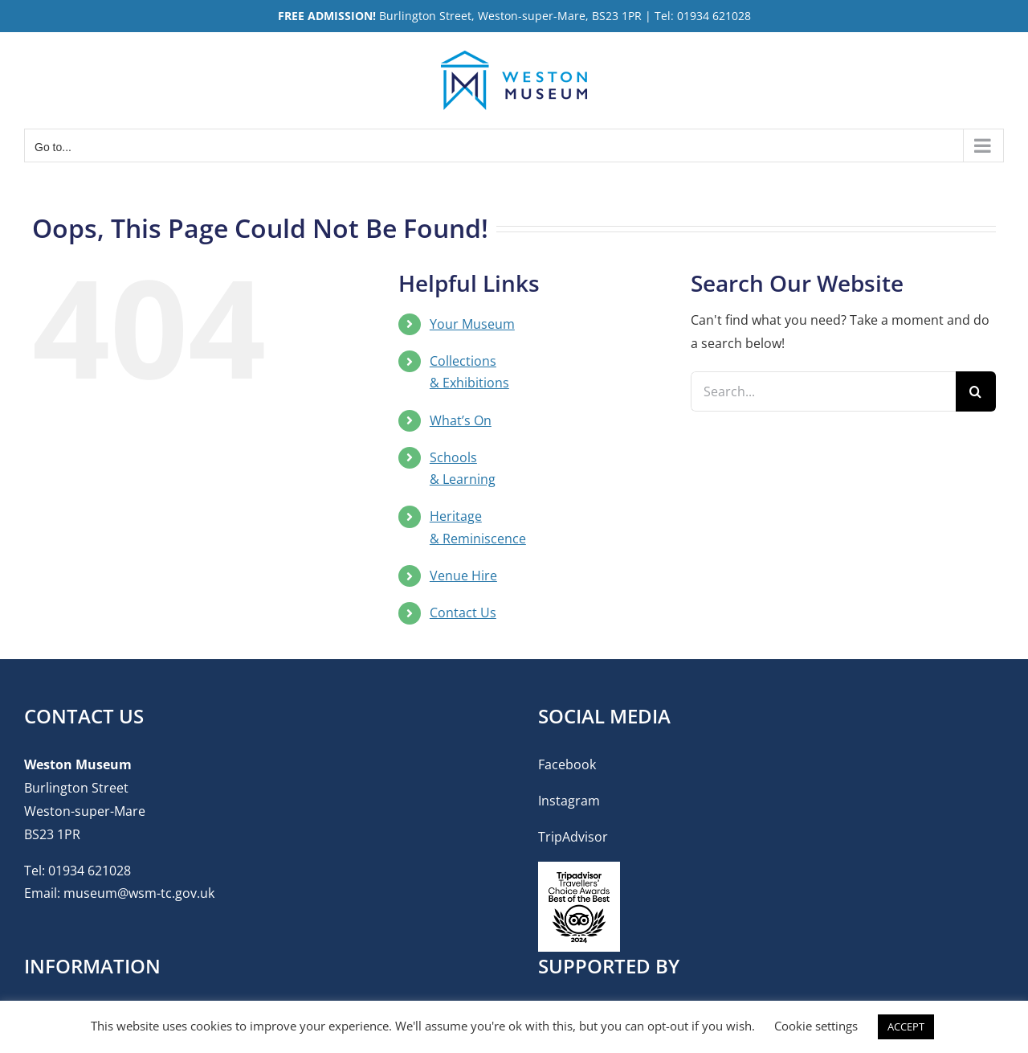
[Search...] (823, 391)
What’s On (461, 420)
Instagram (569, 800)
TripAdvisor (573, 837)
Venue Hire (463, 575)
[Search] (976, 391)
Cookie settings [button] (816, 1026)
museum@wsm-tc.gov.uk (138, 893)
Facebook (567, 764)
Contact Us (463, 612)
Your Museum (472, 324)
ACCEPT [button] (905, 1026)
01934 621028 (89, 870)
